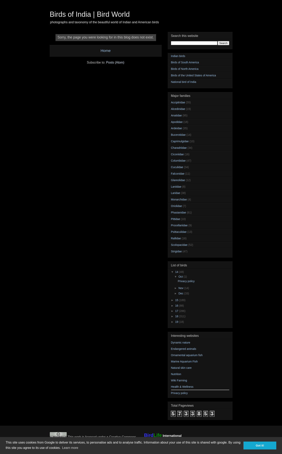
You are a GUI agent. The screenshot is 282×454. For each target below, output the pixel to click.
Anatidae (176, 115)
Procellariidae (179, 225)
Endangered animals (183, 348)
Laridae (175, 193)
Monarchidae (179, 199)
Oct (181, 276)
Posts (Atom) (115, 62)
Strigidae (176, 251)
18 (177, 316)
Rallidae (176, 238)
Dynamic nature (180, 342)
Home (106, 51)
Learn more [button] (70, 447)
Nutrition (176, 374)
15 (177, 300)
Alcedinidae (178, 108)
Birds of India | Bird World (90, 14)
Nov (181, 288)
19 (177, 321)
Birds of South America (185, 62)
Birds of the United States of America (193, 75)
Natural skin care (181, 367)
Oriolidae (176, 206)
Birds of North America (185, 68)
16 (177, 305)
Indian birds (178, 56)
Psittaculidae (179, 231)
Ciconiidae (177, 154)
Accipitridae (178, 102)
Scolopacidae (179, 244)
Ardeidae (176, 128)
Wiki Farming (179, 380)
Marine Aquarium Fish (184, 361)
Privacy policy (186, 281)
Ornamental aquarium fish (187, 355)
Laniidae (176, 186)
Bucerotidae (178, 134)
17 (177, 311)
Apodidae (177, 122)
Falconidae (178, 173)
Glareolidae (178, 180)
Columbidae (178, 160)
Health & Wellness (182, 386)
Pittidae (175, 219)
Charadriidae (179, 147)
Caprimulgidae (180, 141)
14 (177, 271)
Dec (181, 293)
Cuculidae (177, 167)
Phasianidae (178, 212)
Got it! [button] (260, 445)
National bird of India (183, 81)
